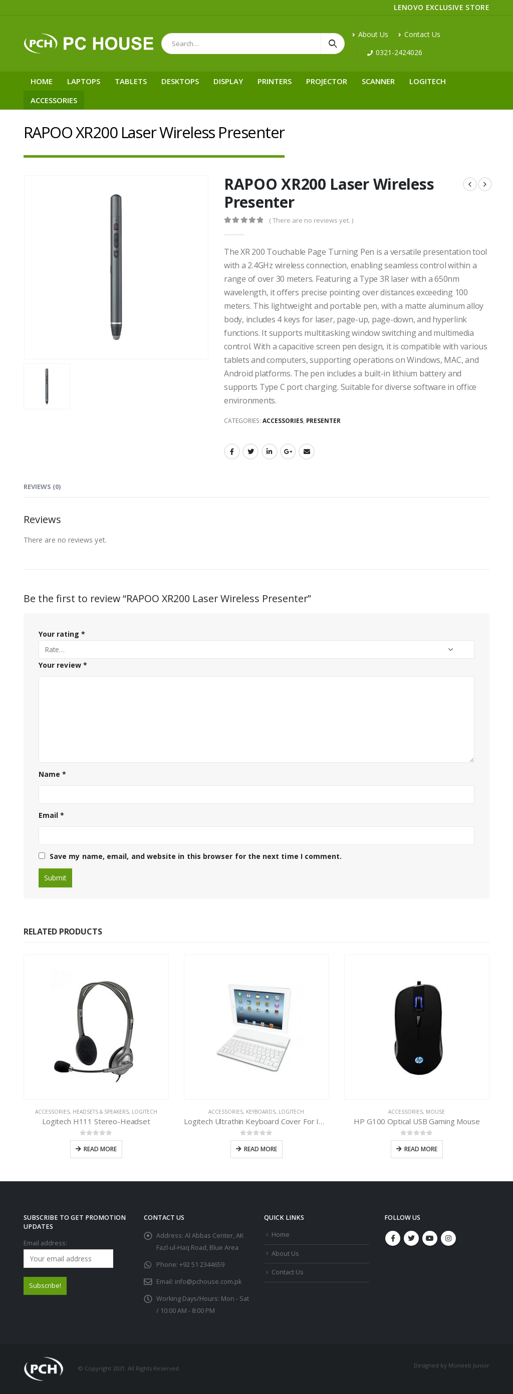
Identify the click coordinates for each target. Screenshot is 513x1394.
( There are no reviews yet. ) (311, 220)
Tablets (131, 81)
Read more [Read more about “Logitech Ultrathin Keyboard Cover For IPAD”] (260, 1149)
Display (228, 81)
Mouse (435, 1111)
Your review (63, 665)
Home (42, 81)
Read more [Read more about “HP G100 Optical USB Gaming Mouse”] (420, 1149)
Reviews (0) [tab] (42, 486)
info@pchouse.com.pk (208, 1281)
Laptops (83, 81)
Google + (288, 451)
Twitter (250, 451)
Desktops (180, 81)
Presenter (323, 420)
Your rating (62, 634)
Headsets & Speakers (101, 1111)
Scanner (378, 81)
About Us (370, 34)
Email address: (68, 1253)
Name (52, 774)
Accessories (54, 100)
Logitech (427, 81)
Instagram (448, 1238)
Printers (275, 81)
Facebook (232, 451)
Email (307, 451)
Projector (326, 81)
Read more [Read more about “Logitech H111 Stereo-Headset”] (100, 1149)
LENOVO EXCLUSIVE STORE (441, 7)
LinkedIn (270, 451)
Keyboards (261, 1111)
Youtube (429, 1238)
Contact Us (419, 34)
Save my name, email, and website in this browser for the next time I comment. (196, 856)
